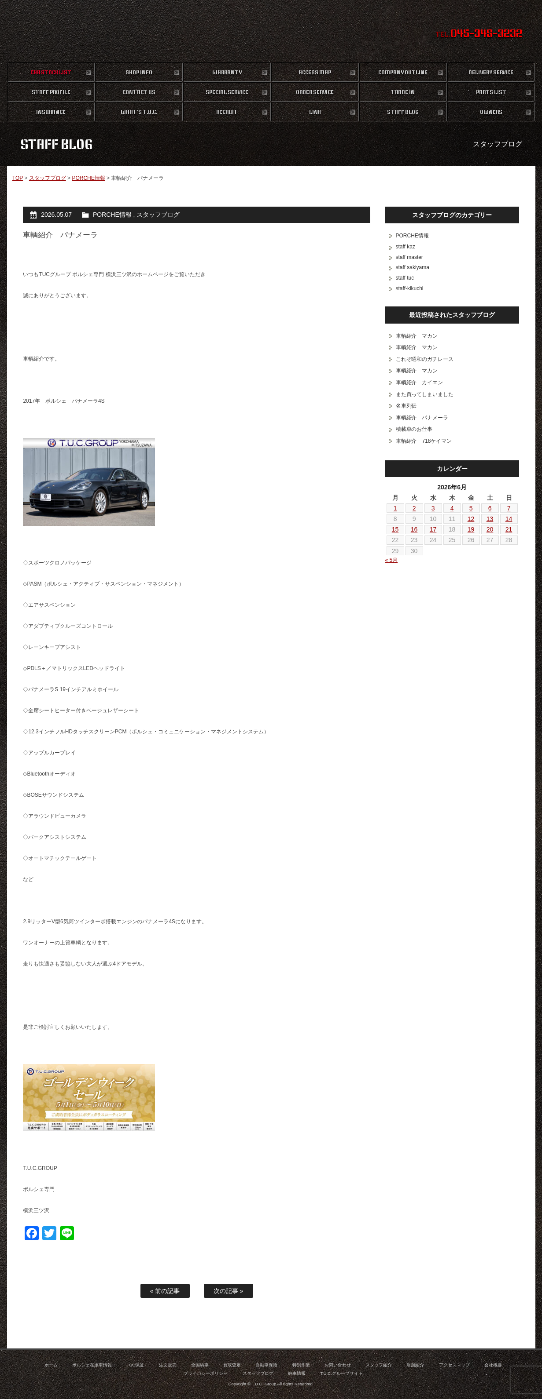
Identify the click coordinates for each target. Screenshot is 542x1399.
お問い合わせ (337, 1365)
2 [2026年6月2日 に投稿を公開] (414, 508)
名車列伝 (406, 406)
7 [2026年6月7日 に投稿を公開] (509, 508)
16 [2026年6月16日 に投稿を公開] (414, 529)
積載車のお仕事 (414, 429)
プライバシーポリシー (206, 1373)
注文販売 (168, 1365)
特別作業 (301, 1365)
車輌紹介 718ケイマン (424, 441)
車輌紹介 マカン (417, 336)
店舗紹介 (415, 1365)
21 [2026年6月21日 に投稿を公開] (509, 529)
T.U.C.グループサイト (341, 1373)
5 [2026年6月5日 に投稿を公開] (471, 508)
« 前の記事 (165, 1290)
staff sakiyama (412, 267)
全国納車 (200, 1365)
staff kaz (405, 247)
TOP (17, 178)
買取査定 (232, 1365)
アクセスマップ (454, 1365)
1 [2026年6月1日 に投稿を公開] (395, 508)
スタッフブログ (47, 178)
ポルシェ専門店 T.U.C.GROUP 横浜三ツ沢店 (271, 31)
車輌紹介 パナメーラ (422, 418)
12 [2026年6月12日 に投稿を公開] (471, 518)
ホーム (51, 1365)
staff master (409, 257)
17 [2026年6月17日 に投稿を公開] (433, 529)
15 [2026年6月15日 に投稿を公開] (395, 529)
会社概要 (493, 1365)
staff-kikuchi (410, 288)
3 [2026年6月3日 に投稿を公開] (433, 508)
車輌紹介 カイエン (419, 382)
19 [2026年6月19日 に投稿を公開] (471, 529)
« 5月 (391, 560)
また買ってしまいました (425, 394)
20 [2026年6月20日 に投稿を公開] (490, 529)
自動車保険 (266, 1365)
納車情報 (297, 1373)
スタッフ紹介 (378, 1365)
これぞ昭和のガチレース (425, 359)
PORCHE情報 (88, 178)
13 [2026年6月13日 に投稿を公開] (490, 518)
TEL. (478, 34)
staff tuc (405, 278)
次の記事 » (228, 1290)
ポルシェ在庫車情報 (92, 1365)
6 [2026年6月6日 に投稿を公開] (490, 508)
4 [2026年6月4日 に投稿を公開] (452, 508)
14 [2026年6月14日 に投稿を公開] (509, 518)
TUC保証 (135, 1365)
